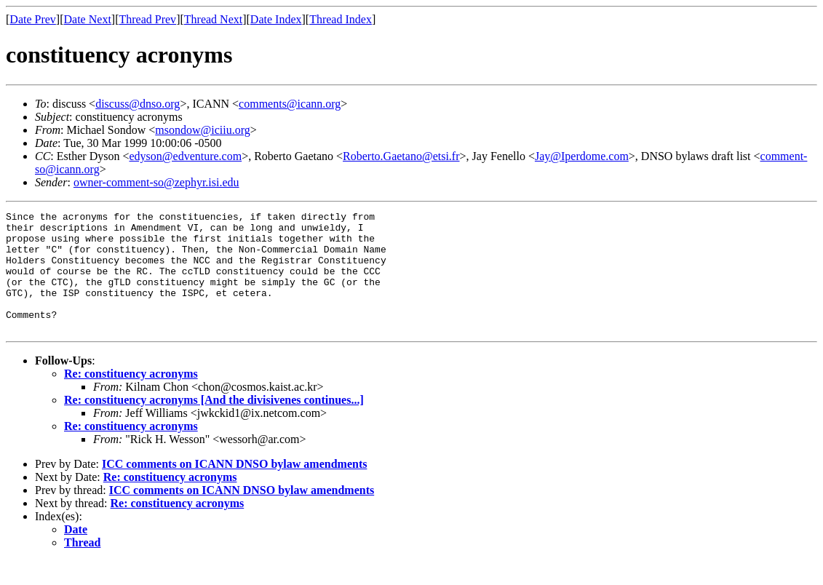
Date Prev (32, 19)
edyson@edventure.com (185, 156)
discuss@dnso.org (137, 104)
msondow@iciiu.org (202, 130)
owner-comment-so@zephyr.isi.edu (156, 182)
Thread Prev (147, 19)
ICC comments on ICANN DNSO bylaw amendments (234, 488)
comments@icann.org (290, 104)
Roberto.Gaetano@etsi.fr (401, 156)
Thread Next (213, 19)
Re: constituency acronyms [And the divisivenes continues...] (214, 424)
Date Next (87, 19)
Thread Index (340, 19)
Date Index (276, 19)
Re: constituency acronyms (131, 397)
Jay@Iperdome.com (582, 156)
